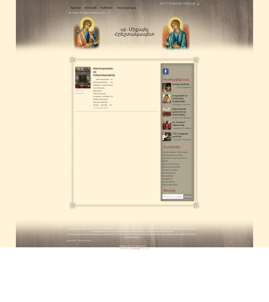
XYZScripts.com (145, 249)
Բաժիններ (106, 8)
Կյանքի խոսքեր (170, 170)
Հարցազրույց (169, 173)
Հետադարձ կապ (126, 8)
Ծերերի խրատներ (171, 167)
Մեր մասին (90, 8)
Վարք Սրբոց (168, 181)
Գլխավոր (75, 8)
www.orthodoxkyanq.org (138, 231)
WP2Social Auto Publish (126, 249)
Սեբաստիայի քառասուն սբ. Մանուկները (179, 112)
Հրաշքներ (79, 93)
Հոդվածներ (168, 176)
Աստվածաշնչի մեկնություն (175, 152)
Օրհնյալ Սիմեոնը (180, 84)
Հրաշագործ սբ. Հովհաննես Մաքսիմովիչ (180, 98)
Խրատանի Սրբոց (170, 164)
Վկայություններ (170, 184)
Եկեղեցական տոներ (172, 155)
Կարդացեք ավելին (100, 108)
